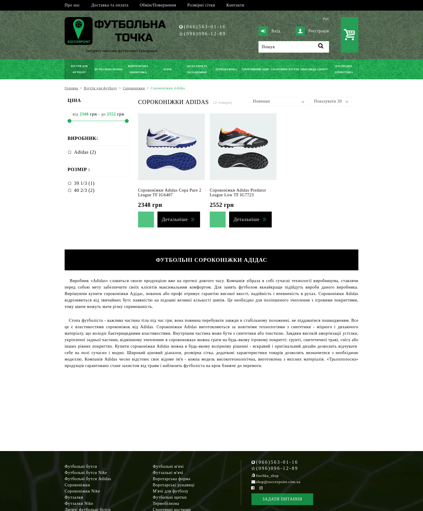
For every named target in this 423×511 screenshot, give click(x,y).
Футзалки (74, 497)
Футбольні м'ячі (168, 466)
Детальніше (175, 219)
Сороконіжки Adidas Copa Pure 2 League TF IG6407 (170, 192)
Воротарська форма (171, 479)
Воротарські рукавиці (174, 485)
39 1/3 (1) (84, 183)
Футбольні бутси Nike (86, 472)
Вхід (269, 31)
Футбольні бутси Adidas (88, 479)
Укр (317, 19)
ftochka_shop (267, 475)
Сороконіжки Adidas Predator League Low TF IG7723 (238, 192)
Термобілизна (166, 503)
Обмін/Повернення (158, 5)
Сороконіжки (77, 485)
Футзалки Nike (79, 503)
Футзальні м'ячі (168, 472)
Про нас (72, 5)
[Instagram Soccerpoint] (260, 488)
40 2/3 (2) (84, 190)
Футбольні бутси (81, 466)
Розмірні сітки (201, 5)
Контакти (235, 5)
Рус (326, 19)
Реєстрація (312, 31)
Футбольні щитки (170, 497)
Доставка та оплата (109, 5)
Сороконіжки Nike (82, 491)
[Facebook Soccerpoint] (253, 488)
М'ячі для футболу (171, 491)
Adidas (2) (85, 152)
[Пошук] (293, 47)
